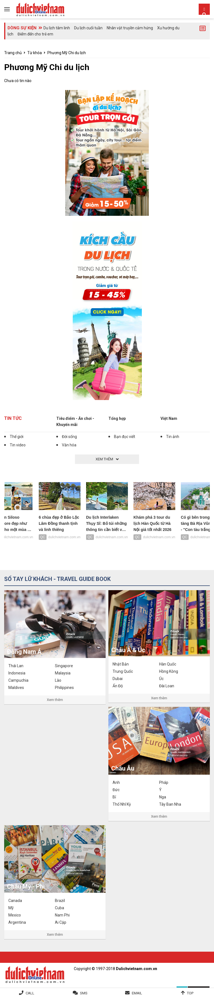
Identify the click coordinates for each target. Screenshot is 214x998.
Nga (162, 797)
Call (30, 993)
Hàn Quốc (167, 664)
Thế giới (16, 436)
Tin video (18, 445)
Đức (116, 790)
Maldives (16, 687)
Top (190, 993)
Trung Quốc (123, 671)
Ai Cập (60, 922)
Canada (15, 900)
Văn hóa (69, 445)
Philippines (64, 687)
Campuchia (18, 680)
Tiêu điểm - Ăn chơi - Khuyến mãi (75, 421)
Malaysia (62, 673)
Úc (161, 678)
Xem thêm (55, 700)
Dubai (118, 678)
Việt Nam (168, 418)
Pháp (163, 782)
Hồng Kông (168, 671)
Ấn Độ (118, 686)
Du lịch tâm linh (56, 28)
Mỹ (11, 908)
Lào (58, 680)
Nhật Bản (121, 664)
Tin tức (13, 418)
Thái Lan (15, 666)
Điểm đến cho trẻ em (35, 34)
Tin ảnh (172, 436)
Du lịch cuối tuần (88, 28)
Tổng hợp (117, 418)
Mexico (14, 915)
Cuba (59, 908)
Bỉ (114, 797)
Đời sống (69, 436)
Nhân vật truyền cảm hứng (130, 28)
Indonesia (16, 673)
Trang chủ (13, 53)
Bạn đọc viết (124, 436)
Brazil (60, 900)
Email (137, 993)
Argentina (17, 922)
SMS (83, 993)
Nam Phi (62, 915)
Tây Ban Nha (170, 804)
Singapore (64, 666)
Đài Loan (166, 686)
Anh (116, 782)
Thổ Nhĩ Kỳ (122, 804)
